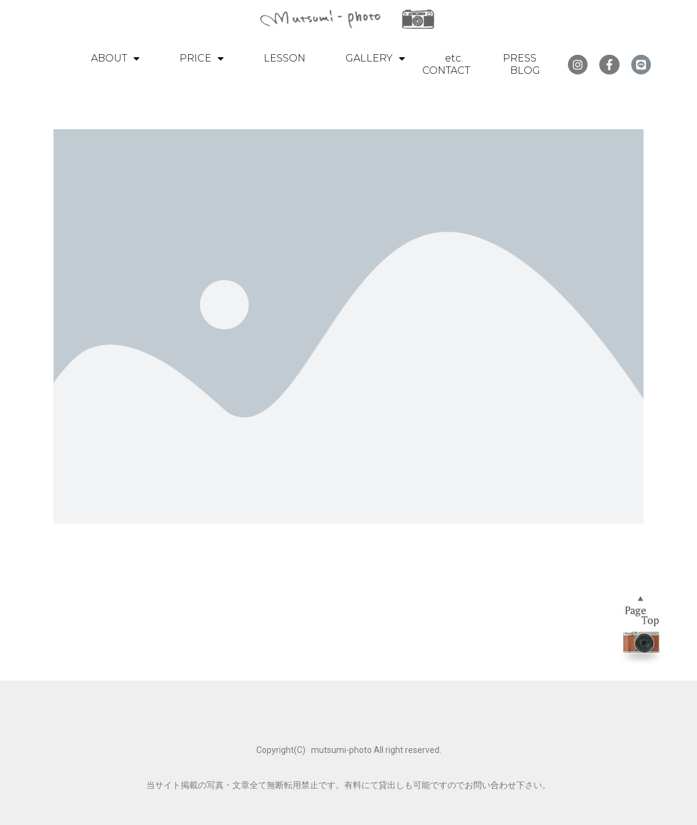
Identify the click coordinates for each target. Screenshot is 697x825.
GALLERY (375, 58)
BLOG (525, 70)
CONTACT (446, 70)
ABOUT (115, 58)
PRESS (520, 58)
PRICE (201, 58)
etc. (454, 58)
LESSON (284, 58)
